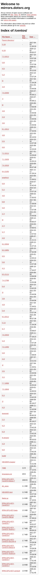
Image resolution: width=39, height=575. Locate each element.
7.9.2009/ (5, 93)
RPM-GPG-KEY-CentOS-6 (8, 534)
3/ (2, 292)
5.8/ (3, 62)
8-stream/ (5, 438)
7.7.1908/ (5, 383)
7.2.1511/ (5, 153)
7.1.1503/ (5, 159)
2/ (2, 401)
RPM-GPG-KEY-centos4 (11, 571)
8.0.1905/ (5, 250)
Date (31, 37)
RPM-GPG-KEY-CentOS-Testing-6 (8, 552)
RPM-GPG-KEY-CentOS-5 (8, 504)
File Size (23, 37)
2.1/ (3, 419)
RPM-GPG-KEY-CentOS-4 (8, 559)
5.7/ (3, 232)
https (16, 15)
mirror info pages (10, 20)
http (12, 15)
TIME (4, 468)
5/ (2, 81)
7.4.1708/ (5, 280)
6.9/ (3, 184)
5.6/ (3, 262)
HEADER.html (7, 492)
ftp (20, 15)
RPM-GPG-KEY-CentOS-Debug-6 (8, 546)
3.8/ (3, 299)
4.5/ (3, 69)
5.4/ (3, 311)
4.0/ (3, 238)
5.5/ (3, 141)
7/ (2, 99)
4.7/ (3, 226)
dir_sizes (5, 486)
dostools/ (5, 413)
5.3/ (3, 341)
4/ (2, 365)
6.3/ (3, 432)
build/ (4, 456)
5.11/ (4, 323)
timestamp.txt (7, 474)
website (22, 25)
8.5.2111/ (5, 274)
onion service (31, 15)
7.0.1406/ (5, 347)
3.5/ (3, 371)
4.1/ (3, 268)
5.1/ (3, 190)
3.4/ (3, 87)
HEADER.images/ (8, 462)
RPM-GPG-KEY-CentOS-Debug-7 (8, 480)
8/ (2, 105)
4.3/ (3, 444)
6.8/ (3, 202)
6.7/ (3, 329)
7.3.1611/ (5, 56)
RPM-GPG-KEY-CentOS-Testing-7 (8, 528)
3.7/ (3, 214)
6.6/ (3, 147)
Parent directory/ (8, 40)
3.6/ (3, 123)
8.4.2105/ (5, 171)
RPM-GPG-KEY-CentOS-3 (8, 565)
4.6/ (3, 196)
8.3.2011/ (5, 317)
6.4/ (3, 286)
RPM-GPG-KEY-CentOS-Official (8, 516)
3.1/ (3, 377)
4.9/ (3, 305)
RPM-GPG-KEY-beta (9, 510)
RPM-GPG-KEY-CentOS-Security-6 (9, 540)
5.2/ (3, 75)
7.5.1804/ (5, 389)
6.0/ (3, 450)
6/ (2, 220)
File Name (6, 37)
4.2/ (3, 407)
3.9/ (3, 111)
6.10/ (4, 50)
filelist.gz (5, 498)
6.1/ (3, 395)
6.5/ (3, 256)
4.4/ (3, 359)
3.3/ (3, 117)
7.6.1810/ (5, 165)
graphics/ (5, 177)
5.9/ (3, 353)
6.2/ (3, 426)
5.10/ (4, 44)
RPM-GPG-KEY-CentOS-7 (8, 522)
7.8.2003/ (5, 335)
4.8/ (3, 135)
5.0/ (3, 208)
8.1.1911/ (5, 129)
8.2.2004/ (5, 244)
